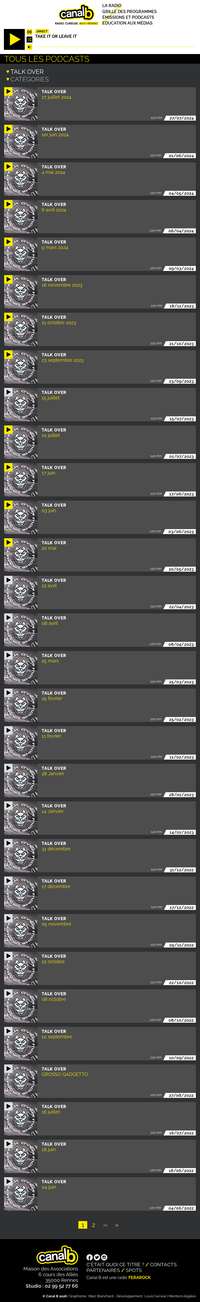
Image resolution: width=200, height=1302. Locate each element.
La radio (111, 5)
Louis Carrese (155, 1296)
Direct (41, 31)
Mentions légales (182, 1296)
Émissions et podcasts (128, 17)
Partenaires (103, 1270)
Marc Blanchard (101, 1296)
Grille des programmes (129, 11)
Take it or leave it (56, 36)
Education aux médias (127, 23)
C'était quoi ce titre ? (115, 1264)
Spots (134, 1270)
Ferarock (139, 1277)
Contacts (163, 1264)
